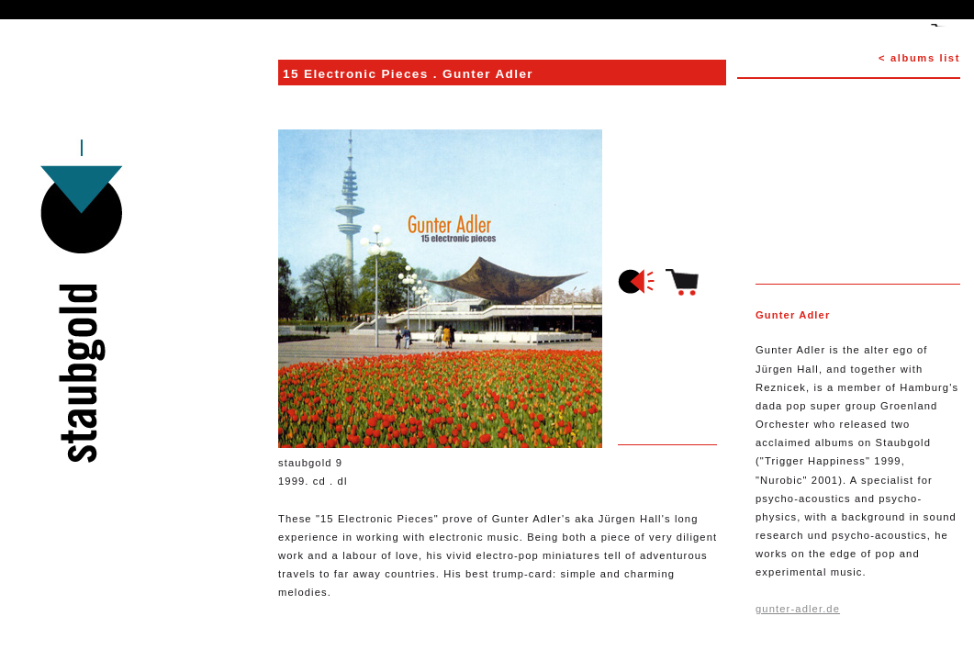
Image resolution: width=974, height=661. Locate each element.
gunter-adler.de (798, 608)
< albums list (919, 57)
